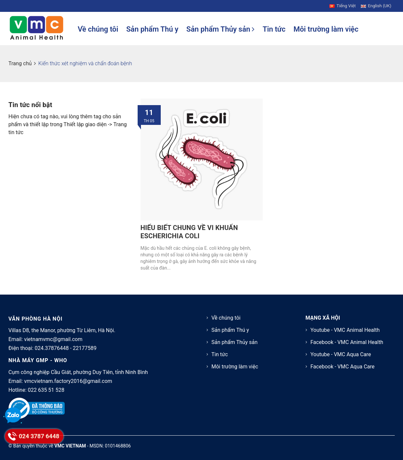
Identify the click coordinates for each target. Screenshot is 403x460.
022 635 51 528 (46, 390)
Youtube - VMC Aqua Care (341, 354)
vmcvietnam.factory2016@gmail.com (68, 381)
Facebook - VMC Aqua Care (343, 366)
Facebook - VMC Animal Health (347, 342)
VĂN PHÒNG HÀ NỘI (36, 319)
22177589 (85, 348)
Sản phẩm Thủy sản (220, 29)
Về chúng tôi (98, 29)
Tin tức (274, 29)
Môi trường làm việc (325, 29)
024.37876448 (52, 348)
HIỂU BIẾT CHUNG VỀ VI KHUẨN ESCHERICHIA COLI (189, 232)
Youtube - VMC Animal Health (345, 330)
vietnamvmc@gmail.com (53, 339)
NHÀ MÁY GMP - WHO (38, 360)
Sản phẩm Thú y (152, 29)
